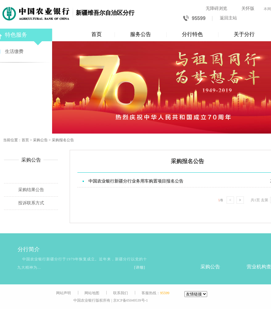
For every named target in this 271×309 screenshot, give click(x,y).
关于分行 (244, 34)
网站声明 (63, 293)
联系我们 (120, 293)
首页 (96, 34)
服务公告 (140, 34)
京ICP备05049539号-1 (130, 300)
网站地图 (91, 293)
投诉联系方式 (31, 203)
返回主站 (228, 18)
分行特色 (192, 34)
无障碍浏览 (216, 8)
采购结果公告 (31, 189)
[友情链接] (195, 294)
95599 (194, 18)
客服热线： (155, 293)
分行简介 (22, 249)
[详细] (139, 267)
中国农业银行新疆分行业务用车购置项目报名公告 (135, 181)
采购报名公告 (63, 140)
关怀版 (247, 8)
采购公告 (40, 140)
